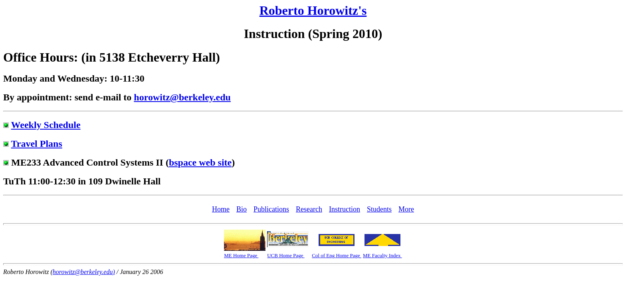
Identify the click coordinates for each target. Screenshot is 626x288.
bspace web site (200, 162)
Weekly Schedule (46, 125)
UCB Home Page (286, 255)
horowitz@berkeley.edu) (84, 271)
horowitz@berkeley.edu (182, 97)
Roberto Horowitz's (313, 10)
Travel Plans (36, 143)
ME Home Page (241, 255)
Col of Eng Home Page (336, 255)
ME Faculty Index (382, 255)
